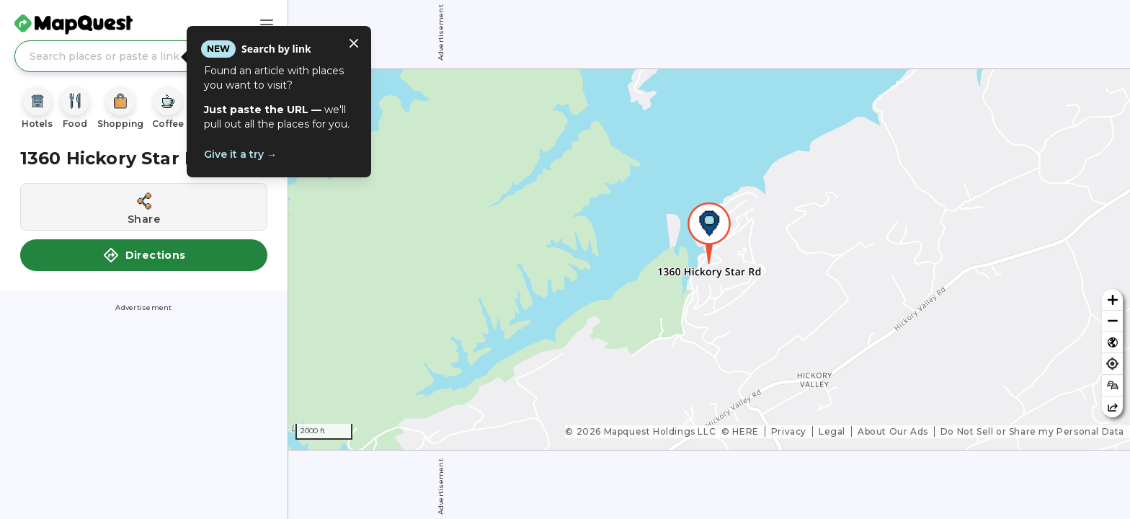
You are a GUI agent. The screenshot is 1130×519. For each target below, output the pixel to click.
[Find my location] (1112, 363)
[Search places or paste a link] (143, 56)
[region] (709, 259)
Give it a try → (240, 154)
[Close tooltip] (354, 43)
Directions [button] (144, 255)
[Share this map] (1112, 406)
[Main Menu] (266, 24)
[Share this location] (143, 207)
